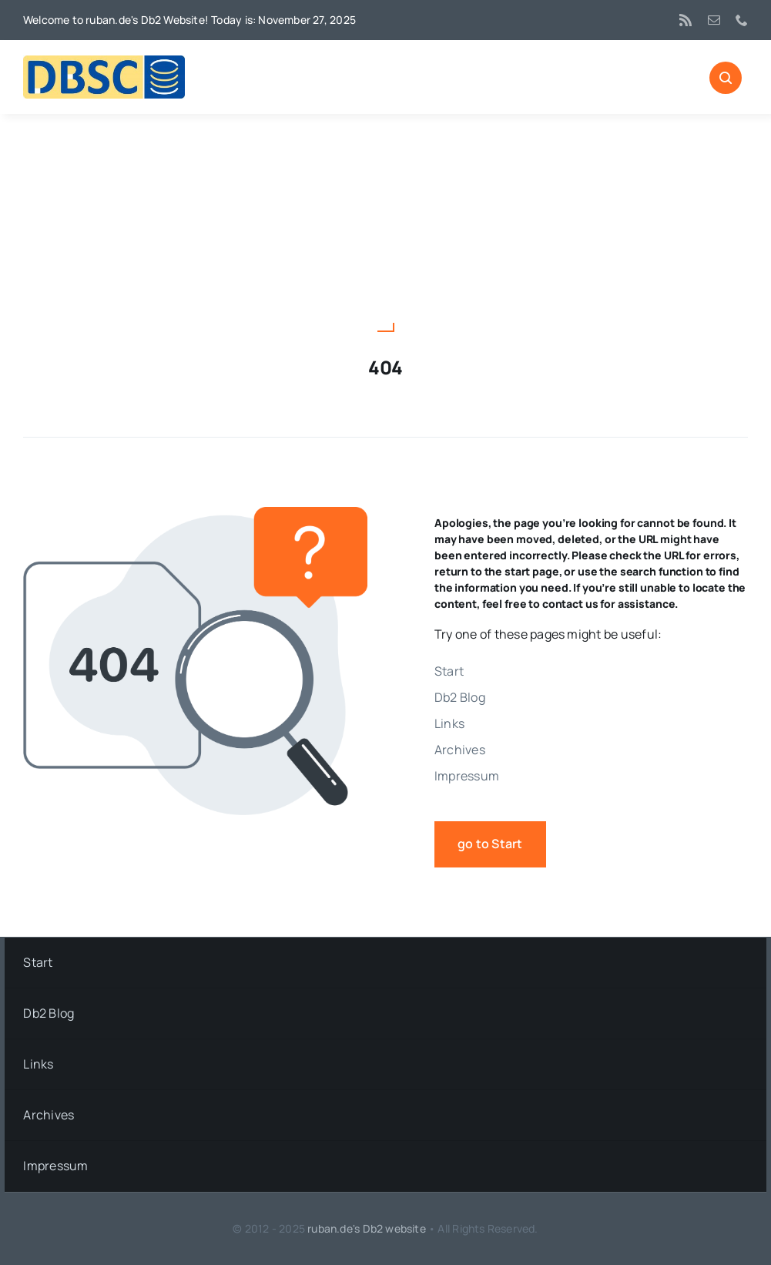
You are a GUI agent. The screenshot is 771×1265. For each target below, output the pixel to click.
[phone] (742, 20)
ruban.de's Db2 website (366, 1228)
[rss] (685, 20)
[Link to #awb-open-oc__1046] (725, 78)
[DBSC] (104, 61)
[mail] (714, 20)
